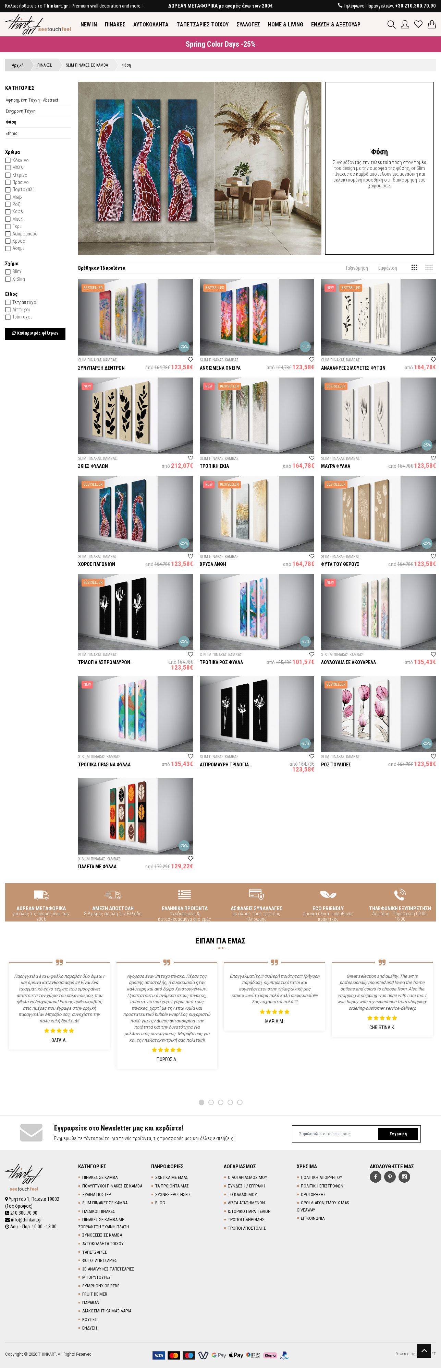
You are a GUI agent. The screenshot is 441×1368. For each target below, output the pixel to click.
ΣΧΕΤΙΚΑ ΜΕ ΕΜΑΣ (171, 1177)
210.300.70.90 (21, 1213)
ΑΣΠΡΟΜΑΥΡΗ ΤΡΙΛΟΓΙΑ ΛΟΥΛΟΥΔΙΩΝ (224, 767)
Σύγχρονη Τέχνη (20, 111)
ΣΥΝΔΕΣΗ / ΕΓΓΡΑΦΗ (246, 1186)
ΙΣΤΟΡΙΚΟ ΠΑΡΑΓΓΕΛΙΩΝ (249, 1211)
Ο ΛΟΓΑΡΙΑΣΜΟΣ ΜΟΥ (247, 1177)
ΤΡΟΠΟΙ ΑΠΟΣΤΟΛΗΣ (247, 1228)
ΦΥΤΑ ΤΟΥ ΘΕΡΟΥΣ (340, 564)
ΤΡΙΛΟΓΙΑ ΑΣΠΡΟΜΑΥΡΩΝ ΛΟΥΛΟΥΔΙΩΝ (104, 665)
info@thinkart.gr (23, 1219)
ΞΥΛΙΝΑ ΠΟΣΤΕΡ (96, 1194)
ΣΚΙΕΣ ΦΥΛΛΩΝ (93, 466)
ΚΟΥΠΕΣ (89, 1319)
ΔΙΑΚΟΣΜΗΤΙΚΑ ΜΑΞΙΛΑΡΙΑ (106, 1310)
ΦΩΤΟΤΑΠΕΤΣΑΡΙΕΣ (99, 1260)
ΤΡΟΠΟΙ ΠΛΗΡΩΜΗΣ (246, 1219)
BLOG (160, 1202)
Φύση (10, 122)
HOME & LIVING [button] (285, 24)
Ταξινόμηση (356, 268)
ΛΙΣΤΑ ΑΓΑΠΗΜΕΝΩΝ (246, 1202)
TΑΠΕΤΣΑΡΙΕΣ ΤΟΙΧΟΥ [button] (202, 24)
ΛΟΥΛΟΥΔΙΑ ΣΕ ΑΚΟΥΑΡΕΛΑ (348, 662)
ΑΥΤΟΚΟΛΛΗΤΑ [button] (151, 24)
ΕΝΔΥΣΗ (89, 1328)
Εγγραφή (398, 1134)
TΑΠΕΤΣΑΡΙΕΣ (94, 1252)
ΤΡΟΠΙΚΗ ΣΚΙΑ (214, 466)
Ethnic (11, 133)
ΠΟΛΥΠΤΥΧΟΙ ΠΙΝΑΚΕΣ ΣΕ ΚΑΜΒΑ (112, 1186)
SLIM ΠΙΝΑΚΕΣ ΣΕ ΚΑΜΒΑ (104, 1202)
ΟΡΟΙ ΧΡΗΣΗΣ (313, 1194)
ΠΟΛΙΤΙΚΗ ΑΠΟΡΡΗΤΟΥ (321, 1177)
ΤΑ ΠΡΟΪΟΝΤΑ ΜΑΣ (172, 1186)
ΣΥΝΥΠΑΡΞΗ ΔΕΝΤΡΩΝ (101, 368)
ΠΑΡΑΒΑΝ (90, 1302)
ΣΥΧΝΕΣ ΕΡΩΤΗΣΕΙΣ (173, 1194)
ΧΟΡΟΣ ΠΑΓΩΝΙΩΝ (96, 564)
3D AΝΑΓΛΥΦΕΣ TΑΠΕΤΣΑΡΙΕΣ (108, 1269)
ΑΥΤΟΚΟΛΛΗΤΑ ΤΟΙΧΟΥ (103, 1243)
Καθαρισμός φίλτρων (35, 333)
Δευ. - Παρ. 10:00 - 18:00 (31, 1226)
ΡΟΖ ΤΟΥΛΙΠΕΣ (336, 764)
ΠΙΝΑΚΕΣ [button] (115, 24)
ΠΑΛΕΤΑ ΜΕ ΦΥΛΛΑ (97, 866)
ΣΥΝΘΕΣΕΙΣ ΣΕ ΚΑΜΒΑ (102, 1235)
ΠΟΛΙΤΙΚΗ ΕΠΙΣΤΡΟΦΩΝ (322, 1186)
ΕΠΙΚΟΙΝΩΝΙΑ (312, 1218)
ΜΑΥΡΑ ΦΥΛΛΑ (335, 466)
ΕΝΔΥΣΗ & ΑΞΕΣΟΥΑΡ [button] (335, 24)
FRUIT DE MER (94, 1294)
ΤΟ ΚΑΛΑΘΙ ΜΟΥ (242, 1194)
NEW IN (89, 24)
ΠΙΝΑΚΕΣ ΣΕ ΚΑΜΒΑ (100, 1177)
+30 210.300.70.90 (415, 6)
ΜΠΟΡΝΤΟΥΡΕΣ (96, 1277)
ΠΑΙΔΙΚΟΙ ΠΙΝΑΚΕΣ (98, 1211)
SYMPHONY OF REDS (101, 1285)
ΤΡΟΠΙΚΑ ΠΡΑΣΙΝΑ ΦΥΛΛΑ (104, 764)
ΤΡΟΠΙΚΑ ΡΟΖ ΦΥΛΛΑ (221, 662)
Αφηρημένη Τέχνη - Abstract (31, 100)
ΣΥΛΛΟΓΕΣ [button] (248, 24)
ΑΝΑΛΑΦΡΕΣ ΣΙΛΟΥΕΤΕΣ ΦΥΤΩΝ (353, 368)
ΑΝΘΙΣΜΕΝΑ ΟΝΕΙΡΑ (220, 368)
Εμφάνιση (387, 268)
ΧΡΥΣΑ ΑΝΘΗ (213, 564)
